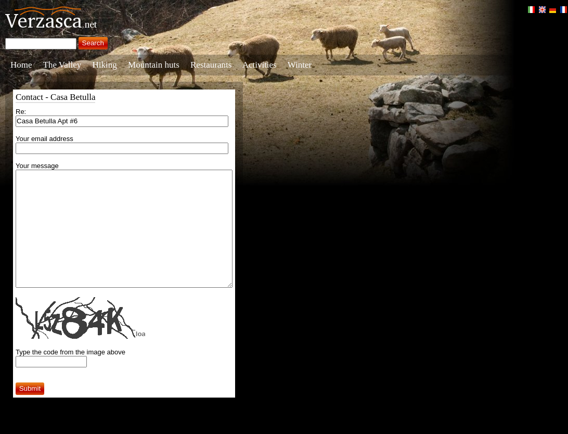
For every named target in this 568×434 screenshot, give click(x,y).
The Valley (62, 65)
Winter (300, 65)
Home (21, 65)
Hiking (105, 65)
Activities (259, 65)
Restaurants (210, 65)
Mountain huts (153, 65)
